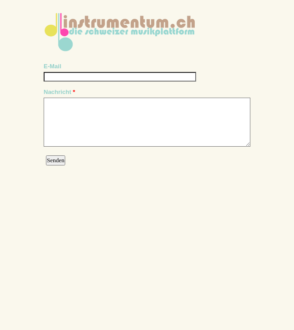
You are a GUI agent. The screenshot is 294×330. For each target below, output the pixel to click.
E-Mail (52, 66)
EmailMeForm (147, 29)
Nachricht (59, 91)
